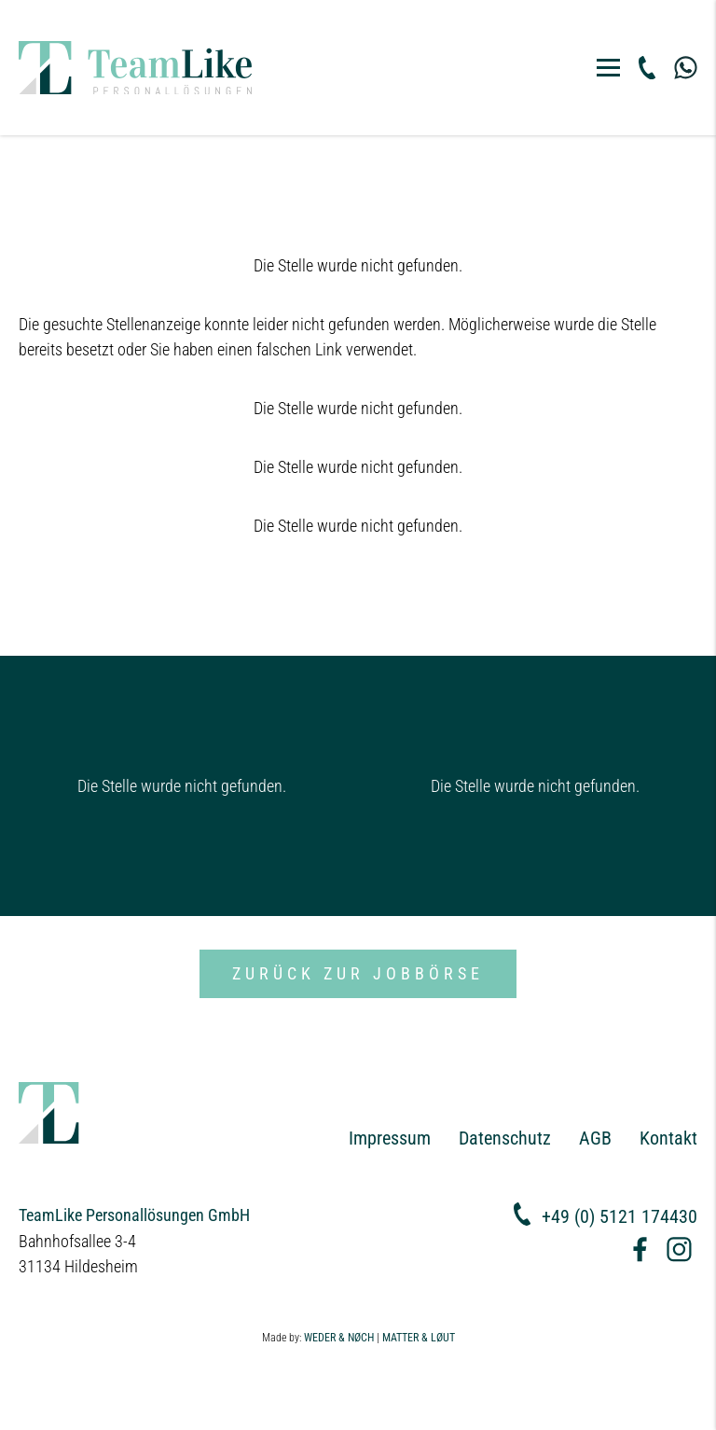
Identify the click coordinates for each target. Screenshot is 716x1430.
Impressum (390, 1138)
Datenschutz (505, 1138)
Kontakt (668, 1138)
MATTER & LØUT (418, 1337)
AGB (595, 1138)
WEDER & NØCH (339, 1337)
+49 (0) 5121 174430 (619, 1216)
